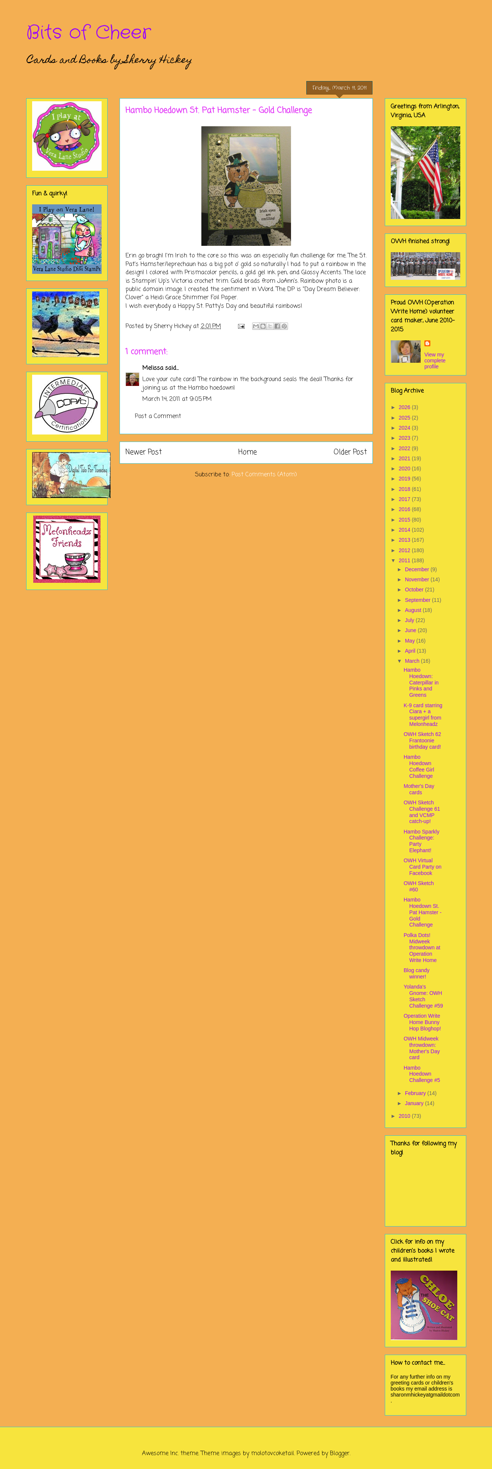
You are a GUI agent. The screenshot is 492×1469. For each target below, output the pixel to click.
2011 (405, 560)
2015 (405, 520)
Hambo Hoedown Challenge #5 (421, 1074)
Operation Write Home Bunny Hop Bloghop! (422, 1022)
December (417, 569)
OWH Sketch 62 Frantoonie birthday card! (422, 740)
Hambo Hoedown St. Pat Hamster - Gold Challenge (422, 912)
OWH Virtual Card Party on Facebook (422, 866)
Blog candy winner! (416, 973)
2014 (405, 530)
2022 (405, 448)
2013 (405, 540)
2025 (405, 418)
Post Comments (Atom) (264, 474)
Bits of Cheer (88, 32)
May (410, 641)
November (417, 579)
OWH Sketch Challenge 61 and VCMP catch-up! (421, 812)
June (411, 630)
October (415, 590)
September (418, 600)
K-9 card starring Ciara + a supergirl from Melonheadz (422, 714)
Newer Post (144, 452)
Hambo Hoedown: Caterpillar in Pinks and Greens (421, 682)
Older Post (350, 452)
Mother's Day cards (418, 789)
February (416, 1093)
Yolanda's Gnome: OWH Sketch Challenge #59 (423, 996)
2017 (405, 499)
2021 (405, 458)
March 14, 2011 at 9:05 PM (177, 399)
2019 (405, 479)
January (415, 1103)
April (411, 651)
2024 (405, 428)
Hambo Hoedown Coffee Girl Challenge (418, 766)
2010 (405, 1116)
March (413, 661)
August (414, 610)
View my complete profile (435, 360)
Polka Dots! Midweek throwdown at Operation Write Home (421, 947)
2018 (405, 489)
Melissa (152, 368)
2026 (405, 407)
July (410, 620)
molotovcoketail (272, 1453)
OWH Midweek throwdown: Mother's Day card (421, 1048)
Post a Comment (158, 416)
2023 (405, 438)
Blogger (340, 1453)
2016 (405, 509)
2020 (405, 468)
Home (247, 452)
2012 (405, 550)
